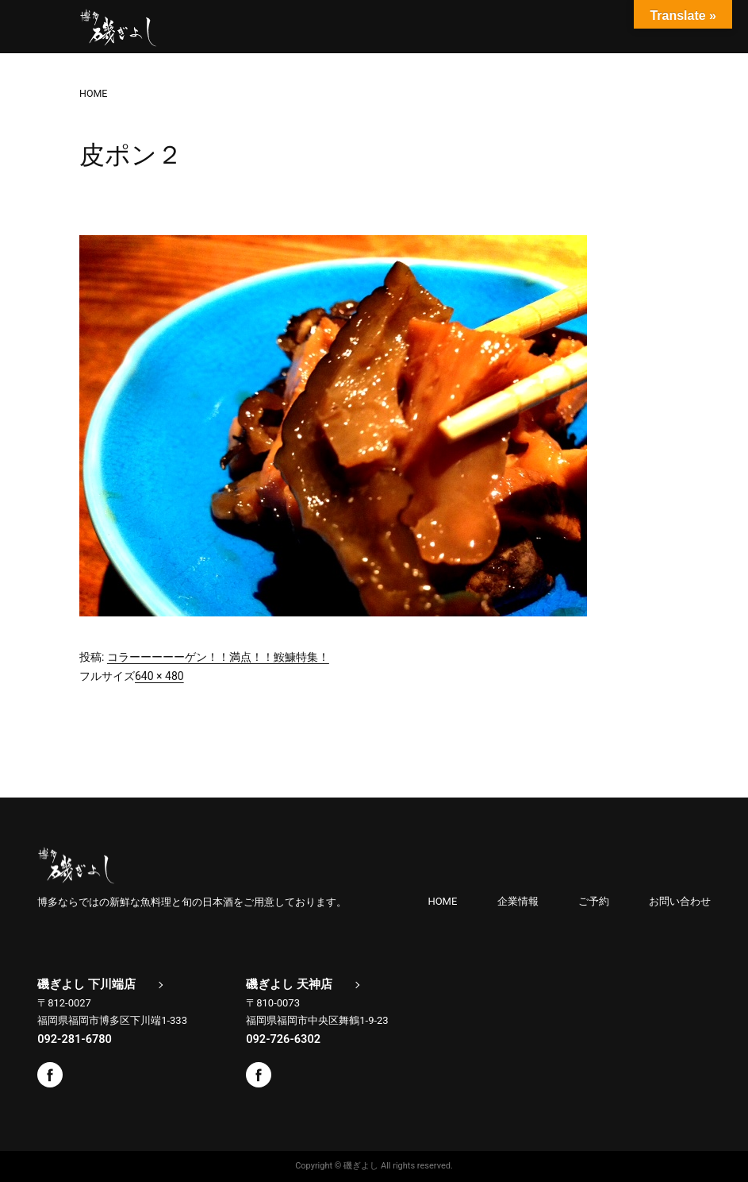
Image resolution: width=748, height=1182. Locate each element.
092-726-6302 (283, 1039)
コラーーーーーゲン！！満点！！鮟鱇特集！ (218, 657)
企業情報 (518, 901)
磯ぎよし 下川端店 (86, 984)
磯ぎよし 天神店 (289, 984)
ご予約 (593, 901)
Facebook (50, 1074)
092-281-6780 (74, 1039)
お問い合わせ (680, 901)
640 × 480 (159, 676)
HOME (442, 901)
